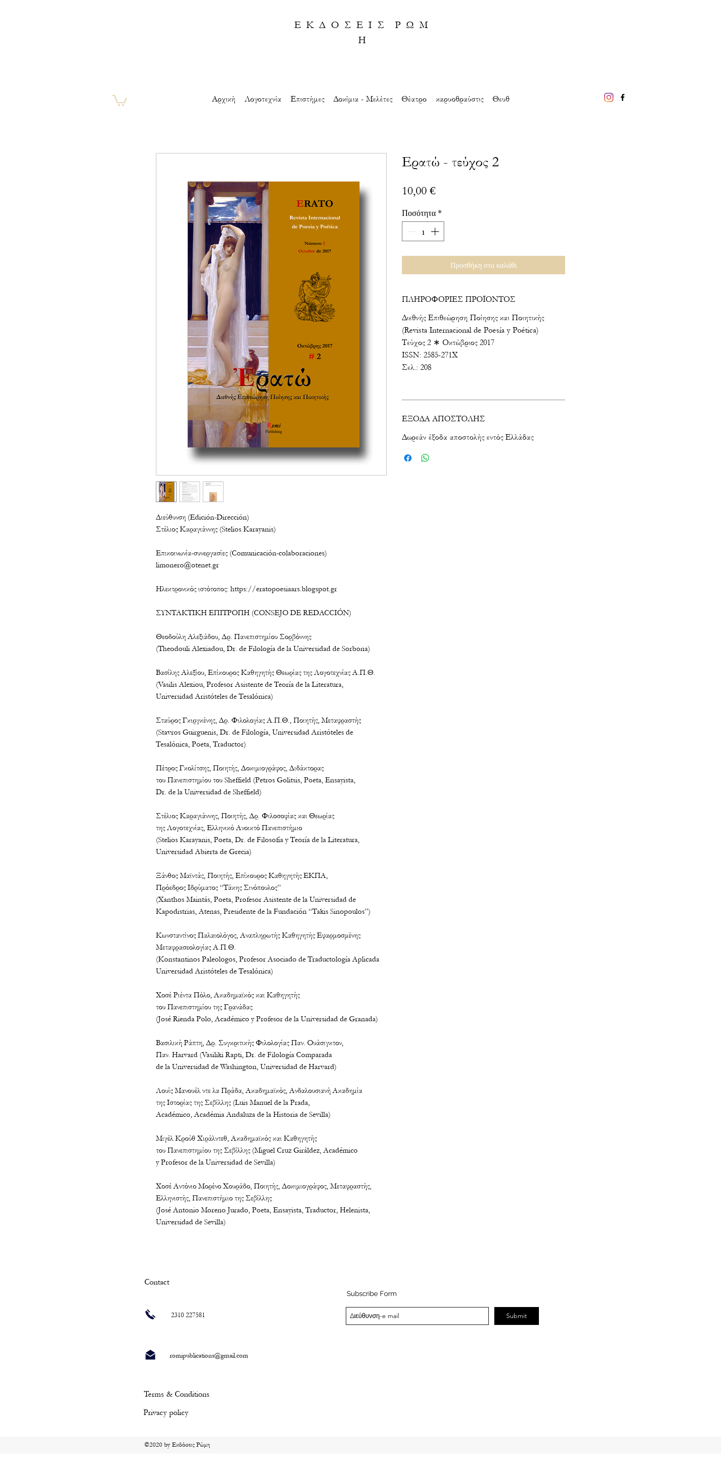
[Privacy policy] (165, 1412)
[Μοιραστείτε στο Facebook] (407, 458)
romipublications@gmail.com (209, 1355)
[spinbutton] (423, 231)
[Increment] (436, 231)
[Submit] (516, 1316)
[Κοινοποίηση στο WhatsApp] (425, 458)
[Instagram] (608, 97)
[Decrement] (410, 231)
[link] (119, 100)
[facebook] (622, 97)
